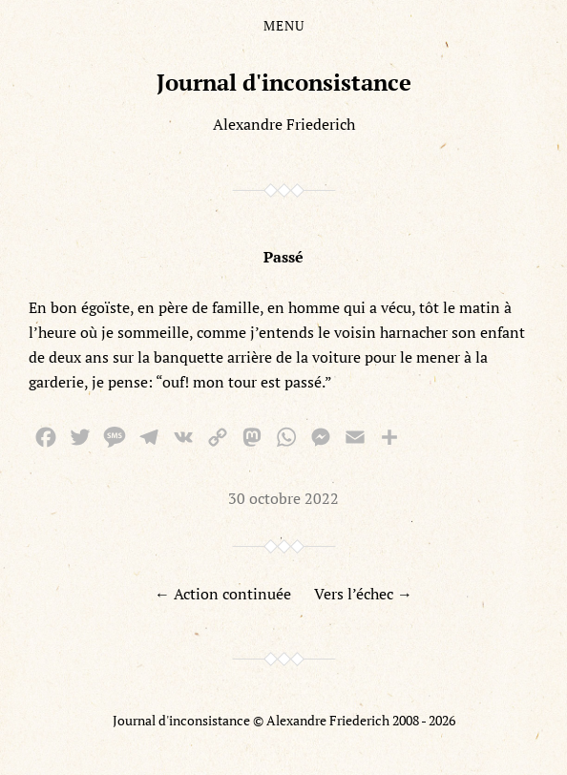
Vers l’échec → (363, 593)
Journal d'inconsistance (284, 82)
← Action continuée (223, 593)
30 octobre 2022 (283, 498)
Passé (283, 256)
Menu (283, 25)
